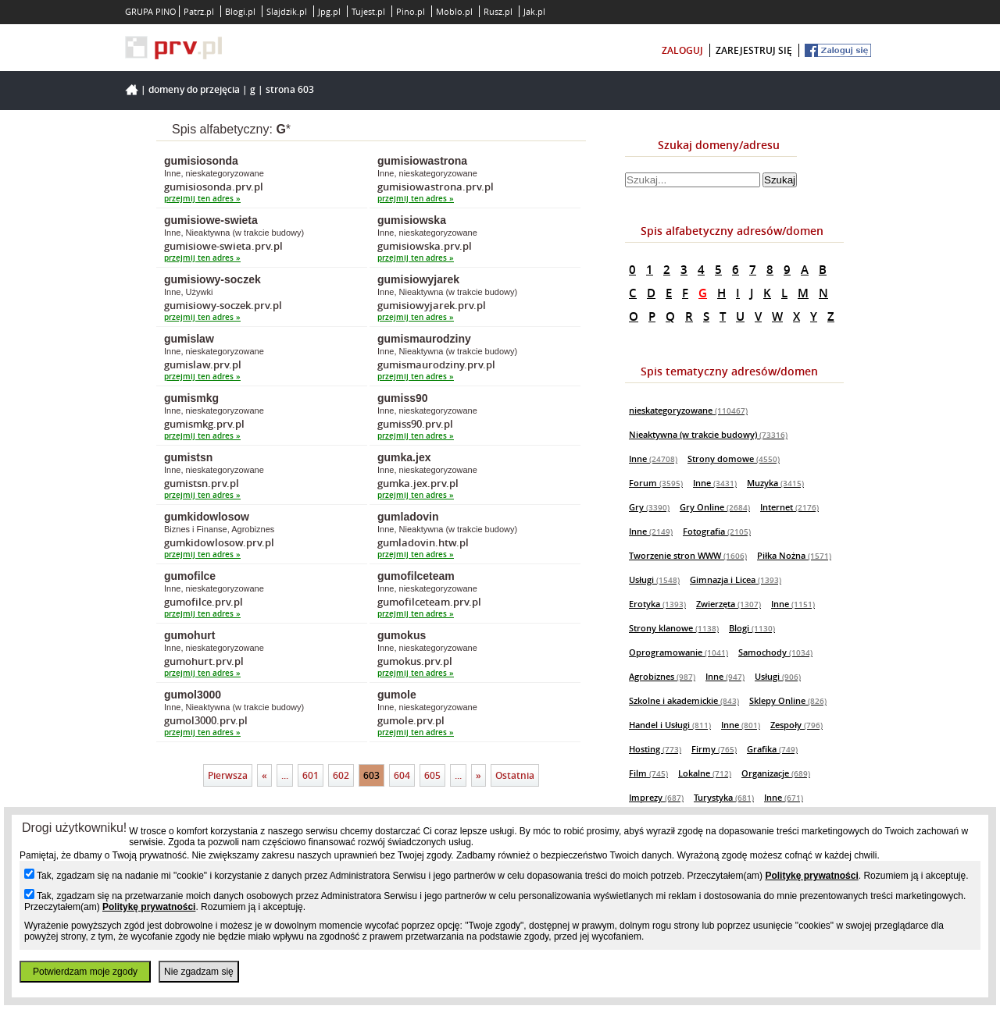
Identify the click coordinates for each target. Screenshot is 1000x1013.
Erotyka (657, 604)
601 (310, 775)
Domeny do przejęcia (194, 89)
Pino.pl (410, 11)
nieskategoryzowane (688, 410)
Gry (649, 507)
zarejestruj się (754, 50)
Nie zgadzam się (199, 971)
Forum (656, 483)
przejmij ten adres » (202, 199)
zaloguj (682, 50)
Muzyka (775, 483)
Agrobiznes (662, 676)
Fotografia (717, 531)
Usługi (654, 579)
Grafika (772, 749)
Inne (653, 458)
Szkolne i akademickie (684, 700)
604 (402, 775)
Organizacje (775, 773)
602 (341, 775)
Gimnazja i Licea (735, 579)
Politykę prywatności (811, 875)
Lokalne (704, 773)
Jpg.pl (329, 11)
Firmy (714, 749)
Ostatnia (514, 775)
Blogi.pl (240, 11)
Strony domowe (734, 458)
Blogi (752, 628)
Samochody (775, 652)
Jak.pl (534, 11)
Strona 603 (290, 89)
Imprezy (656, 797)
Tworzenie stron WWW (688, 555)
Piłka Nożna (794, 555)
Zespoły (796, 724)
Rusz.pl (498, 11)
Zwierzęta (728, 604)
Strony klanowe (674, 628)
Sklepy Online (788, 700)
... (284, 775)
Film (648, 773)
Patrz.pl (199, 11)
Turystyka (724, 797)
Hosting (655, 749)
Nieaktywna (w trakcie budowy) (708, 434)
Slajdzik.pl (286, 11)
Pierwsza (228, 775)
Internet (789, 507)
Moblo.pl (454, 11)
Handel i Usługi (670, 724)
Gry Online (715, 507)
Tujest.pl (368, 11)
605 (432, 775)
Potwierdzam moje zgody (85, 971)
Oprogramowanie (678, 652)
